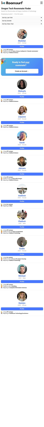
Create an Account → (22, 71)
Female (24, 43)
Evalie (22, 248)
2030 (19, 170)
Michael (22, 276)
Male (24, 223)
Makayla (22, 91)
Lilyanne (22, 117)
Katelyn (22, 303)
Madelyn (22, 41)
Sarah (22, 142)
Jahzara (22, 168)
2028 (19, 93)
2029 (19, 43)
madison (22, 195)
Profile (22, 46)
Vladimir (22, 221)
